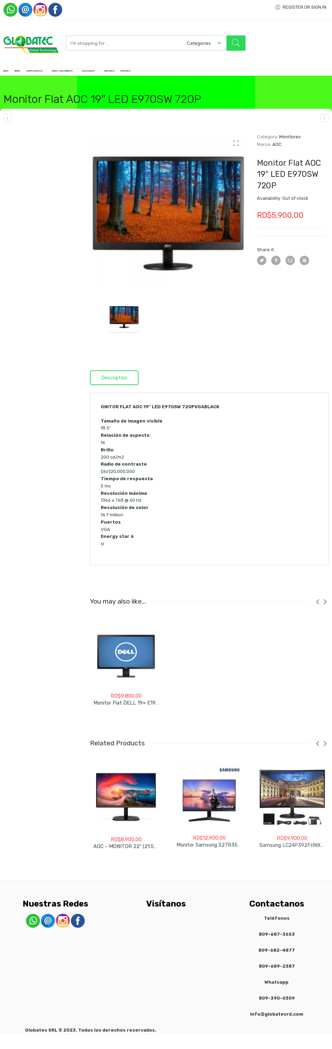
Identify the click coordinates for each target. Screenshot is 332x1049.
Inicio (8, 74)
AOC (277, 151)
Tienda (30, 74)
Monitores (290, 144)
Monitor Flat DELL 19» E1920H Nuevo (137, 713)
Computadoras (61, 74)
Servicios (188, 74)
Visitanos (217, 74)
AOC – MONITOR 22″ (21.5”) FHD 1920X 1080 (145, 857)
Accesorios (154, 74)
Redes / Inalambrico (109, 74)
